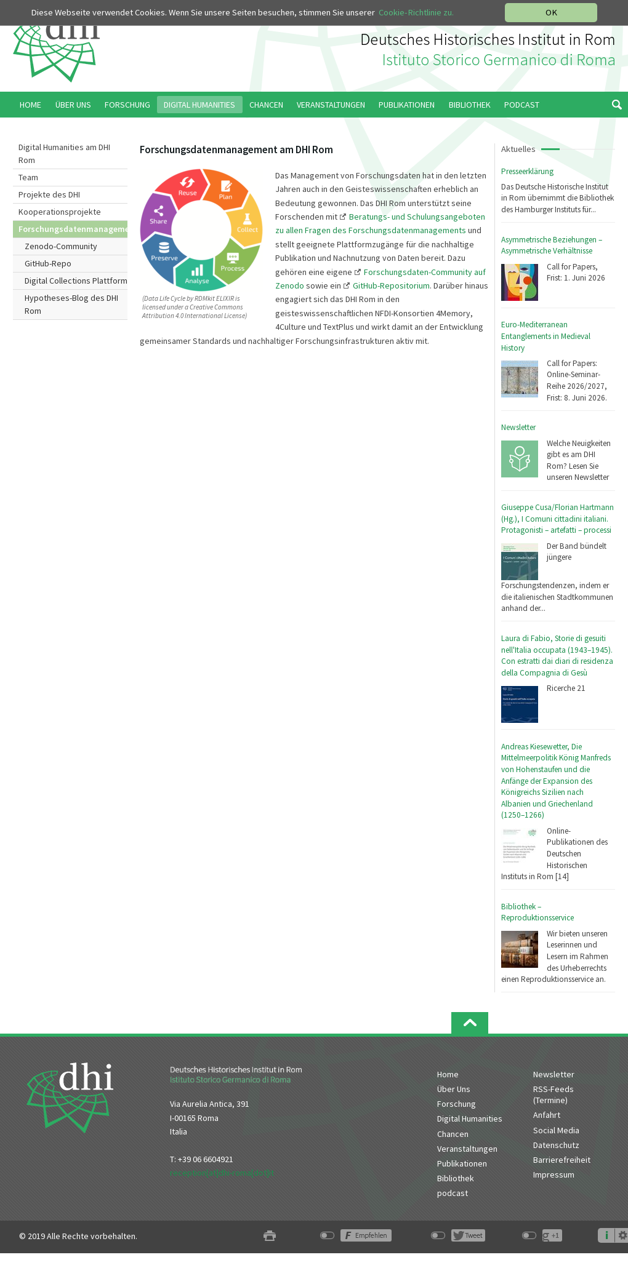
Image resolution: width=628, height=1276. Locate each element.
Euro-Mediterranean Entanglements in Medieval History (545, 336)
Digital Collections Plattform (76, 280)
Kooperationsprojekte (59, 211)
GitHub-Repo (48, 263)
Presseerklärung (527, 171)
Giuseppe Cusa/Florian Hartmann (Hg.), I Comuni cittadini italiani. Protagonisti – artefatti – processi (557, 518)
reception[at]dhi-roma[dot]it (222, 1172)
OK (551, 12)
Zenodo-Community (61, 246)
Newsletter (518, 427)
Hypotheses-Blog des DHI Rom (71, 304)
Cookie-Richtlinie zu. (416, 12)
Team (28, 177)
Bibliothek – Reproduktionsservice (537, 912)
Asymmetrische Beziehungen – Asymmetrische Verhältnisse (551, 245)
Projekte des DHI (49, 194)
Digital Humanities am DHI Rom (64, 153)
